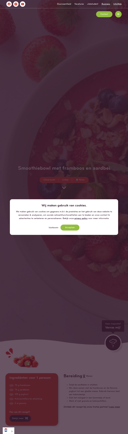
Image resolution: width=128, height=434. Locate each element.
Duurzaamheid (64, 4)
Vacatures (79, 4)
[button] (118, 14)
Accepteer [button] (70, 227)
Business (106, 4)
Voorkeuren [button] (53, 227)
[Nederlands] (8, 430)
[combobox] (8, 430)
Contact (104, 14)
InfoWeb (117, 4)
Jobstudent (92, 4)
